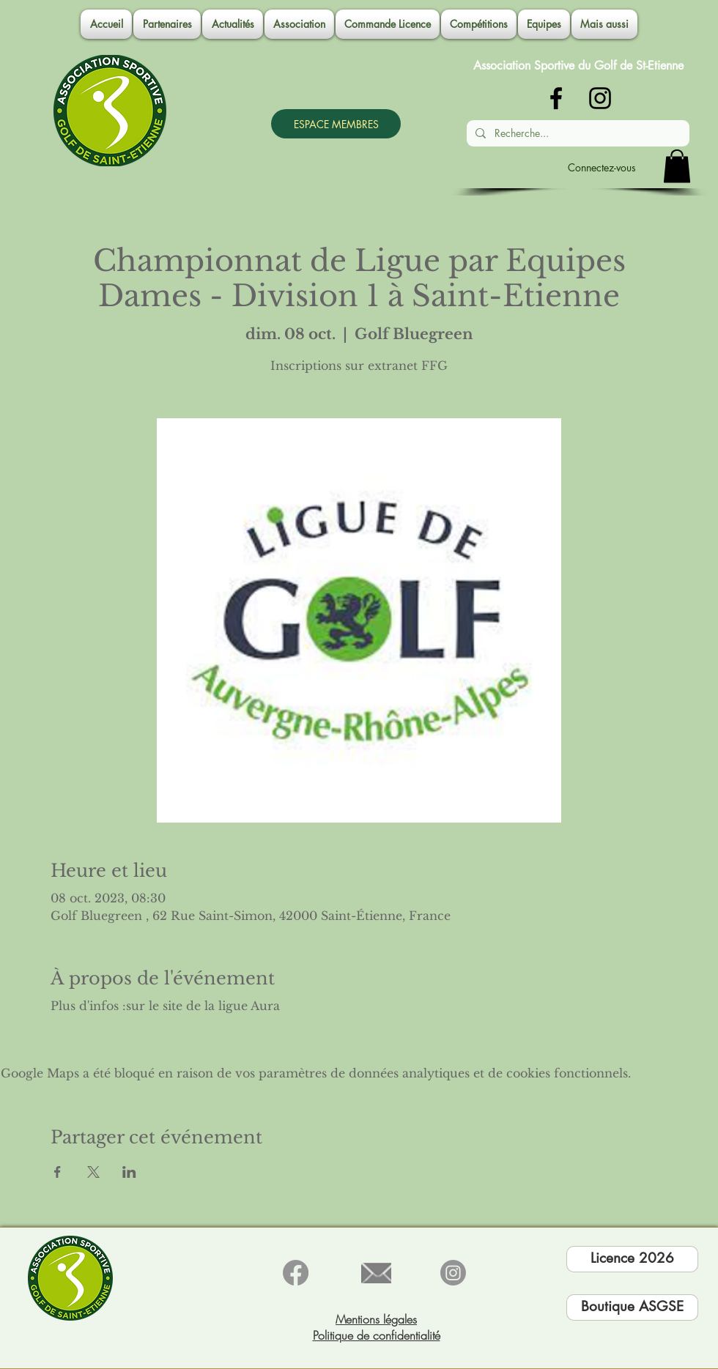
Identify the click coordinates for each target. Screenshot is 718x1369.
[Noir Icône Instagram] (600, 98)
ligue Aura (249, 1005)
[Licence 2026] (632, 1259)
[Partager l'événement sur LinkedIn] (129, 1172)
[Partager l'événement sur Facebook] (57, 1172)
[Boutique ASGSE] (632, 1307)
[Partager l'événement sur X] (93, 1172)
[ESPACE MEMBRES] (336, 123)
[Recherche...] (577, 133)
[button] (299, 24)
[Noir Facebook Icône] (556, 98)
